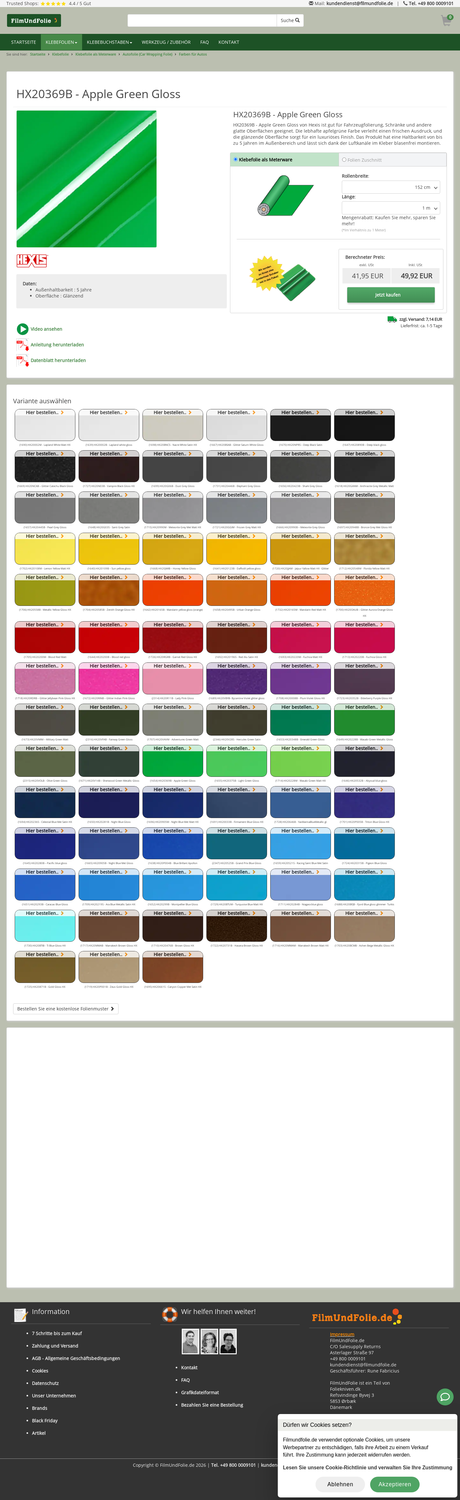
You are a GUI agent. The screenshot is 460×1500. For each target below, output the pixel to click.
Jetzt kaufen (388, 295)
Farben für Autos (193, 54)
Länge (348, 197)
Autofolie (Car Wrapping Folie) (147, 54)
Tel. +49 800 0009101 (431, 3)
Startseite (37, 54)
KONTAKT (228, 42)
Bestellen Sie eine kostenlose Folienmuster (65, 1009)
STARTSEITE (23, 42)
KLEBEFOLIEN (61, 42)
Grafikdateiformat (200, 1392)
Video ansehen (46, 329)
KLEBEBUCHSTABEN (109, 42)
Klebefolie (60, 54)
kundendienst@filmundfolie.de (359, 3)
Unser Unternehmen (54, 1396)
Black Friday (44, 1421)
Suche (290, 20)
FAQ (204, 42)
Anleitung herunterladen (57, 345)
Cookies (40, 1371)
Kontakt (189, 1368)
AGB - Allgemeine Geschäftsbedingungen (76, 1358)
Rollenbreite (355, 176)
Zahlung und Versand (55, 1346)
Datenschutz (45, 1383)
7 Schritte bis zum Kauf (57, 1333)
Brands (39, 1408)
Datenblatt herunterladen (58, 360)
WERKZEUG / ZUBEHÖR (166, 42)
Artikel (39, 1433)
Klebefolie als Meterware (95, 54)
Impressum (342, 1334)
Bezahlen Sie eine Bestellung (212, 1405)
